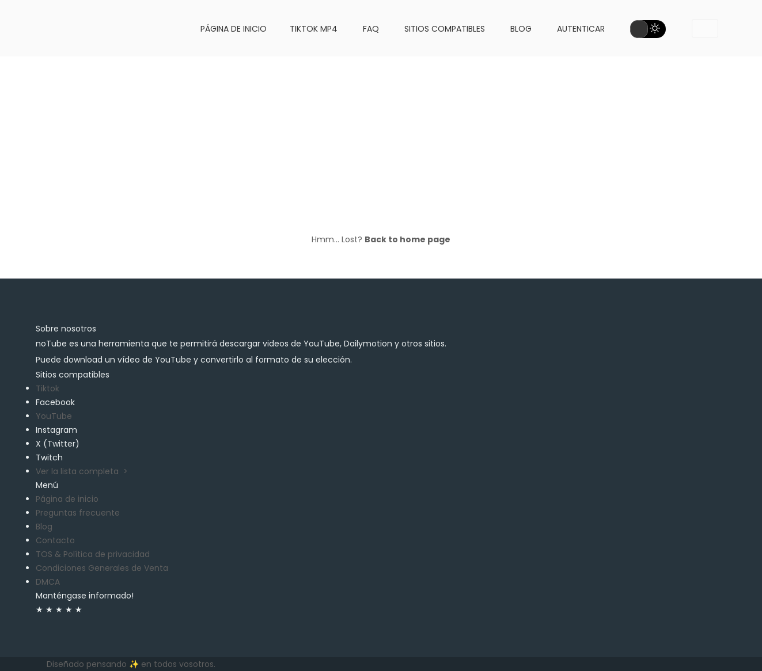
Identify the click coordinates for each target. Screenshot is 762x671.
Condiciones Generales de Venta (102, 568)
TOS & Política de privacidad (93, 554)
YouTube (54, 416)
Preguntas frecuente (78, 512)
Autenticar (581, 29)
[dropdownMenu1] (705, 28)
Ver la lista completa (82, 471)
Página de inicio (233, 29)
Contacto (55, 540)
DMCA (48, 582)
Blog (521, 29)
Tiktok (47, 388)
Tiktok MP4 (314, 29)
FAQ (371, 29)
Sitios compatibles (444, 29)
